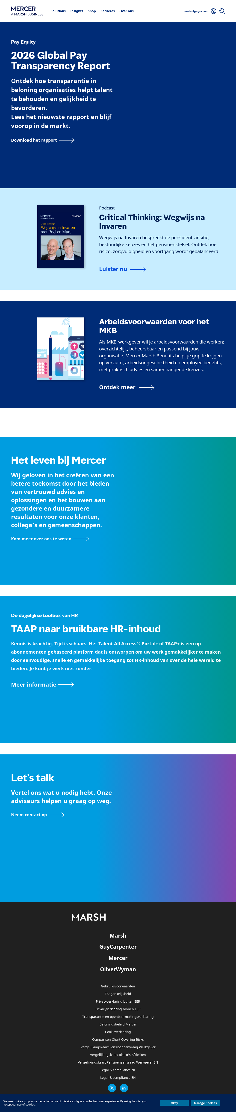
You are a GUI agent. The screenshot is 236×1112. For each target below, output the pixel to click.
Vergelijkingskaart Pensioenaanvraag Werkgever (118, 1047)
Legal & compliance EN (118, 1077)
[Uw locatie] (213, 11)
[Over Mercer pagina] (50, 539)
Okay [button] (174, 1103)
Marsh (118, 935)
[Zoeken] (222, 11)
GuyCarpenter (118, 946)
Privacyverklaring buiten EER (118, 1001)
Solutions (58, 11)
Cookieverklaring (118, 1032)
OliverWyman (118, 969)
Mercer (118, 958)
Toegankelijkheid (118, 994)
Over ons (126, 11)
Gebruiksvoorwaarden (118, 986)
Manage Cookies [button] (205, 1103)
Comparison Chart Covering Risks (118, 1039)
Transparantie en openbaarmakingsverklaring (118, 1016)
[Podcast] (107, 208)
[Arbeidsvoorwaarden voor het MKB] (126, 387)
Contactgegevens (195, 11)
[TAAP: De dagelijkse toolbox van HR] (118, 684)
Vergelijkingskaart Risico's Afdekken (118, 1054)
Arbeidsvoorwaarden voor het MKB (154, 326)
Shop (92, 11)
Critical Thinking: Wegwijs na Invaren (152, 221)
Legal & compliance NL (118, 1070)
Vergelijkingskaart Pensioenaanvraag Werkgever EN (118, 1062)
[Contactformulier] (37, 814)
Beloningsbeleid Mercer (118, 1024)
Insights (76, 11)
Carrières (107, 11)
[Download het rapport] (42, 140)
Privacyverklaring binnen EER (118, 1009)
